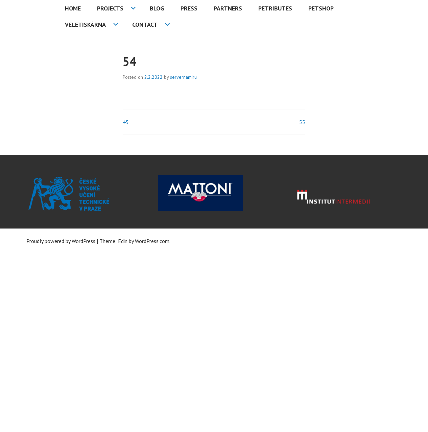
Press (189, 8)
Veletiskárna (85, 24)
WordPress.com (152, 241)
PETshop (321, 8)
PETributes (275, 8)
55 (302, 122)
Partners (228, 8)
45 (126, 122)
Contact (145, 24)
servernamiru (183, 77)
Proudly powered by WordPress (60, 241)
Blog (157, 8)
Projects (110, 8)
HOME (73, 8)
